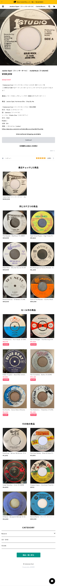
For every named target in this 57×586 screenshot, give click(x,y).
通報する (52, 150)
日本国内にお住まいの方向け (29, 146)
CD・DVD (5, 540)
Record (4, 534)
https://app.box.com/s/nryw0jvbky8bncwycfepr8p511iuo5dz (22, 129)
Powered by (28, 567)
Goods (4, 546)
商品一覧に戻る (28, 555)
